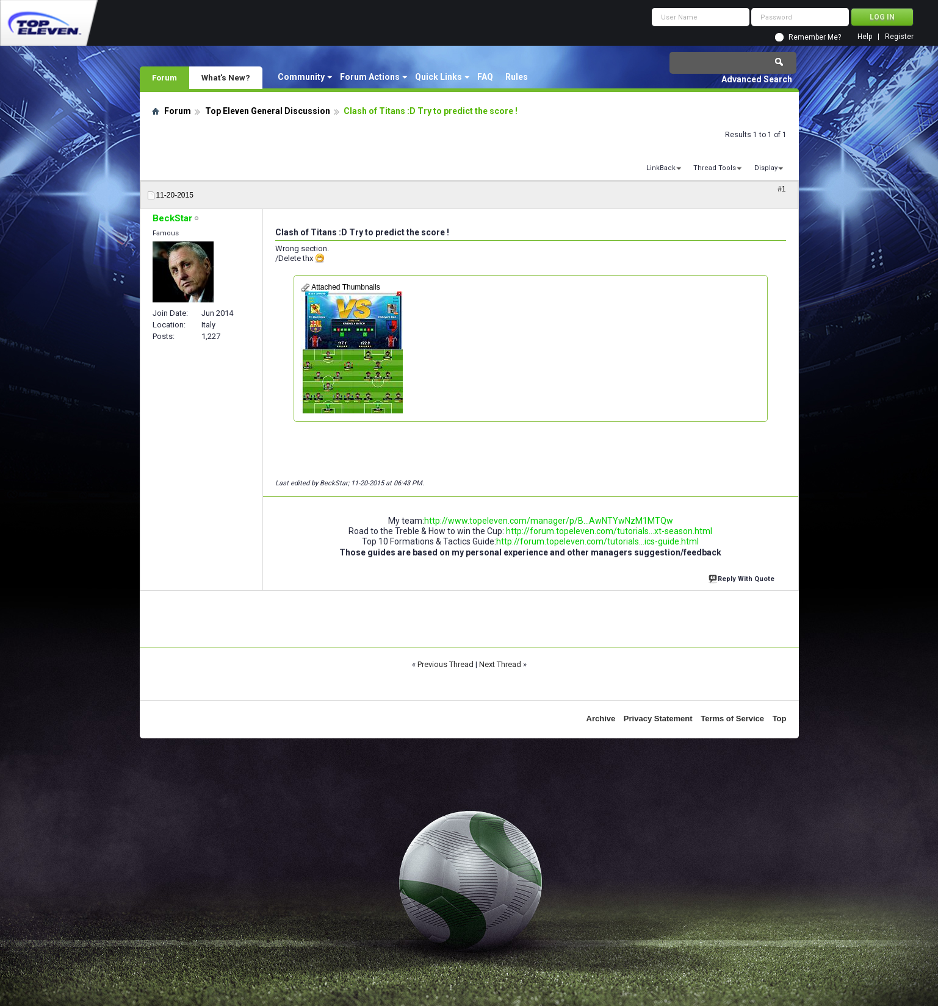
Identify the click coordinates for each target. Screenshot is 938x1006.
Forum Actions (370, 77)
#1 (781, 189)
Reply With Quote (742, 578)
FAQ (485, 77)
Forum (164, 77)
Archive (601, 718)
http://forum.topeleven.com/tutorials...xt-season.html (609, 531)
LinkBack (661, 168)
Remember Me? (814, 37)
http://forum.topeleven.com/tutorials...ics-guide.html (597, 541)
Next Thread (500, 664)
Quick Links (438, 77)
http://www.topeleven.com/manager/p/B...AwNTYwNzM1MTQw (548, 521)
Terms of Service (732, 718)
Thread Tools (714, 168)
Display (765, 168)
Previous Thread (445, 664)
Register (899, 37)
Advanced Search (756, 79)
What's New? (225, 77)
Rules (516, 77)
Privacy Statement (658, 718)
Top (780, 718)
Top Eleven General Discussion (267, 111)
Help (864, 37)
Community (301, 77)
